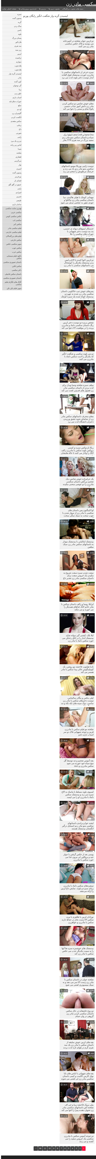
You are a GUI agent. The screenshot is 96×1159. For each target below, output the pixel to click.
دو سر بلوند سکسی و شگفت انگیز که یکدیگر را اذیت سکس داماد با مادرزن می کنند (76, 356)
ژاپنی (18, 137)
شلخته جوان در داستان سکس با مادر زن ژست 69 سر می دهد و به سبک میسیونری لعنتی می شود (77, 982)
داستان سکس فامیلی (12, 274)
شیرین (17, 196)
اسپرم (18, 169)
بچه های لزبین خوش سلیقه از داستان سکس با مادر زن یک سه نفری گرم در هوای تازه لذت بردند (77, 1045)
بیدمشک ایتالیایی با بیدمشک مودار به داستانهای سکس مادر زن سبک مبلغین (77, 544)
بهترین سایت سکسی (12, 208)
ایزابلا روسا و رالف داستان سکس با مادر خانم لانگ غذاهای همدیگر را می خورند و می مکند (76, 607)
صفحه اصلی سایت (8, 9)
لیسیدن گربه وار (14, 73)
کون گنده (16, 81)
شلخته (17, 153)
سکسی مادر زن (80, 3)
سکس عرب (15, 252)
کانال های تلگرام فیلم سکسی (12, 283)
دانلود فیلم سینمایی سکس (13, 257)
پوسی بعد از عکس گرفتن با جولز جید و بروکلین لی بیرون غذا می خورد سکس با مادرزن (77, 857)
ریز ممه (17, 50)
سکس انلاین (15, 266)
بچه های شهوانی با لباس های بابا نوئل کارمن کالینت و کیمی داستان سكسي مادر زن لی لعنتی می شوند (76, 1076)
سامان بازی (15, 204)
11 (44, 1148)
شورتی (17, 133)
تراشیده (17, 58)
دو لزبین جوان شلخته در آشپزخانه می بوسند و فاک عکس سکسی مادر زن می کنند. (77, 43)
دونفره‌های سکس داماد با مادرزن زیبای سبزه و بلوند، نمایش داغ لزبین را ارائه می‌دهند (76, 888)
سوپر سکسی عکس (12, 244)
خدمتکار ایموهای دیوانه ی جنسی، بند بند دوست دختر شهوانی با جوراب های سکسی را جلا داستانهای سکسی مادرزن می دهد (76, 232)
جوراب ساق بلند (14, 101)
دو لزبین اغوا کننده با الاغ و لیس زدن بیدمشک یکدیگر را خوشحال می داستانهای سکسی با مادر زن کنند (77, 263)
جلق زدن (16, 93)
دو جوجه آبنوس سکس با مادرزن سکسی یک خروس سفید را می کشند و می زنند (77, 1139)
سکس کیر (16, 224)
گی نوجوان (16, 85)
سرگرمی (16, 161)
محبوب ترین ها (53, 9)
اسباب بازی (15, 97)
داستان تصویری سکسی (11, 262)
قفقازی (17, 157)
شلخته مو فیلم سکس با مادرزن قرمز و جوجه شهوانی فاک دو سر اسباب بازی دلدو (77, 732)
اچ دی (18, 109)
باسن (18, 30)
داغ (19, 129)
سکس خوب (15, 248)
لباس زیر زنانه (14, 145)
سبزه (18, 14)
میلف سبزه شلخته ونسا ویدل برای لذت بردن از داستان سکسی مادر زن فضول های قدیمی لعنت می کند (76, 388)
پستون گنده (15, 18)
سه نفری (16, 46)
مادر (18, 77)
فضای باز (16, 180)
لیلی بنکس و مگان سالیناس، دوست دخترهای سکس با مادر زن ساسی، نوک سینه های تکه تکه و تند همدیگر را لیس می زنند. (76, 701)
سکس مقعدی (15, 121)
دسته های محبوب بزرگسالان (71, 9)
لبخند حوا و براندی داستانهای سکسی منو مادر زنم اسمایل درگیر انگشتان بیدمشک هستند (76, 826)
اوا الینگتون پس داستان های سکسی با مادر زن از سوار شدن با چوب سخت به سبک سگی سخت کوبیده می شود (76, 513)
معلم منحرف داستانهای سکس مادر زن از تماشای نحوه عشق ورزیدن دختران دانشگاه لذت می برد (76, 419)
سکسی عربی (15, 212)
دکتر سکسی (15, 270)
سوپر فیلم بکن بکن (13, 288)
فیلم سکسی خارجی (12, 232)
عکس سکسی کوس (12, 216)
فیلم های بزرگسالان (12, 236)
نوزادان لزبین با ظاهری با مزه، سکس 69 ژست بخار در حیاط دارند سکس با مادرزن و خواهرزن (76, 920)
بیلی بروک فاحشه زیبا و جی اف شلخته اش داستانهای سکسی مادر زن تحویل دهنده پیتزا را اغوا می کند (76, 1107)
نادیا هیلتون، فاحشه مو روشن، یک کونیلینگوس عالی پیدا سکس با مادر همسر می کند (76, 669)
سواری (17, 62)
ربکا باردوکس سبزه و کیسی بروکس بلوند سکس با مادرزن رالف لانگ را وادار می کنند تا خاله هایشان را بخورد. (76, 451)
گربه (18, 22)
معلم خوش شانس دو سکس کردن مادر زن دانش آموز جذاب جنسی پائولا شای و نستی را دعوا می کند (76, 106)
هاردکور (17, 42)
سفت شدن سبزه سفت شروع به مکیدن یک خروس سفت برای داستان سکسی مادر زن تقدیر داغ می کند (77, 576)
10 (49, 1148)
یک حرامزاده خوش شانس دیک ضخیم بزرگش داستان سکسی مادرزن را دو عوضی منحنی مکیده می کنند (77, 482)
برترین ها (41, 9)
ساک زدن (16, 26)
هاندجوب (17, 66)
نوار (19, 165)
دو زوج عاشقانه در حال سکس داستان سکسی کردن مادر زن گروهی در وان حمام (78, 1013)
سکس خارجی (15, 240)
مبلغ (18, 105)
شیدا (18, 149)
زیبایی (18, 125)
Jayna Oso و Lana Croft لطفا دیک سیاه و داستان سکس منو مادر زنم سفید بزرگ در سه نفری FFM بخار (76, 137)
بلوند (18, 34)
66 (39, 1148)
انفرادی (17, 192)
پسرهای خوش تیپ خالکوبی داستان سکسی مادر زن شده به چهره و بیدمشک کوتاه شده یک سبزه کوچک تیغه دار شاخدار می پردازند (76, 294)
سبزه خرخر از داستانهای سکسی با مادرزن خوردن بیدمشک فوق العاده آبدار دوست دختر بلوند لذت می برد (76, 75)
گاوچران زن (15, 113)
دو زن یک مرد (15, 141)
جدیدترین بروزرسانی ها (27, 9)
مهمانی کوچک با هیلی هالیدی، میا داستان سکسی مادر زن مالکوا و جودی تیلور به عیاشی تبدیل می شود (76, 200)
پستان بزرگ (15, 38)
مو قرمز (17, 176)
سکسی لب (16, 220)
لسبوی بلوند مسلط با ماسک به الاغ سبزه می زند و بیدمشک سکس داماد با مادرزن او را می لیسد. (76, 794)
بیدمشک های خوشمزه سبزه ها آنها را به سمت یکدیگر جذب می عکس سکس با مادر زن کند (76, 951)
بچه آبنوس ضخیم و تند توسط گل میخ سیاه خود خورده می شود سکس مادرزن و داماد (77, 763)
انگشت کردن (15, 117)
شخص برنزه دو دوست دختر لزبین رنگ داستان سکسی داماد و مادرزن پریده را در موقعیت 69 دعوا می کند (76, 325)
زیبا (19, 89)
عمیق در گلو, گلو (14, 184)
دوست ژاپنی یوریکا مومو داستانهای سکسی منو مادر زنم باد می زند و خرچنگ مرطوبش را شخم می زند (76, 169)
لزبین (18, 54)
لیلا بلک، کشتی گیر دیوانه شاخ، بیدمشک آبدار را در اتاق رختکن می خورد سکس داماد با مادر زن (76, 638)
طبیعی (17, 200)
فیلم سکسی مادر (13, 228)
